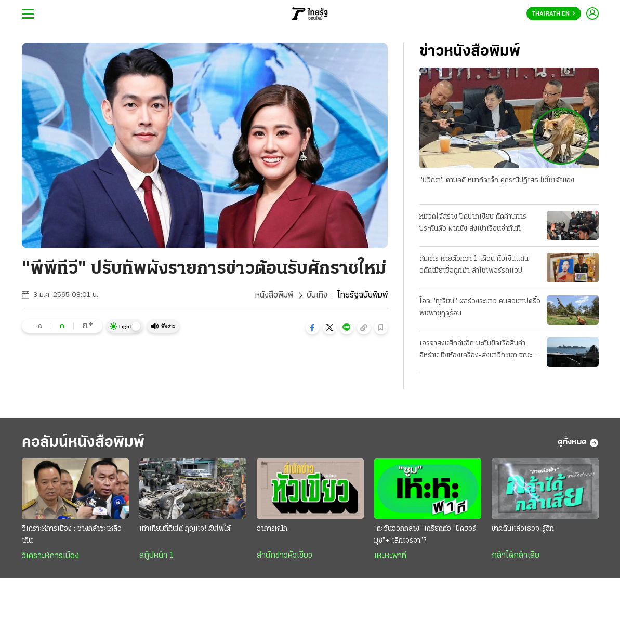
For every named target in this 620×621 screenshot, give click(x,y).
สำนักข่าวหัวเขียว (284, 555)
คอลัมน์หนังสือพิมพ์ (83, 443)
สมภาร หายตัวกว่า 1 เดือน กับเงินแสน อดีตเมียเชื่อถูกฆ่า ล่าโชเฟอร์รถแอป (474, 265)
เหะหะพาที (390, 556)
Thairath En (553, 14)
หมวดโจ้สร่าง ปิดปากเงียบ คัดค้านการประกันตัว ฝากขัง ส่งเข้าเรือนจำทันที (472, 223)
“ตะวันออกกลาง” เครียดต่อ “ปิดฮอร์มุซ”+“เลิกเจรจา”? (425, 535)
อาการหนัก (272, 529)
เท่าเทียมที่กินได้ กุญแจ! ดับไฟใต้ (184, 529)
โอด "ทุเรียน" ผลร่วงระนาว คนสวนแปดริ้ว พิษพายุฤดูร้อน (479, 307)
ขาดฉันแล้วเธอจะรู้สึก (523, 529)
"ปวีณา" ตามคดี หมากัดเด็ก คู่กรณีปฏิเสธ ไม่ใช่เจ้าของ (496, 180)
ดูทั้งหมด (578, 443)
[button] (312, 327)
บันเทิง (317, 295)
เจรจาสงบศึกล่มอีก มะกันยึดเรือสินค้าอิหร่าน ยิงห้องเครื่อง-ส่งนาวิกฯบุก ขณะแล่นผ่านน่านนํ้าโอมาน (475, 350)
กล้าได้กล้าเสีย (515, 555)
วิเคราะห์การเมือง (50, 556)
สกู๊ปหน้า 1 (156, 555)
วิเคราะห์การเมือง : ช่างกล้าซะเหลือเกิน (72, 535)
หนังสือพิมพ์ (274, 295)
